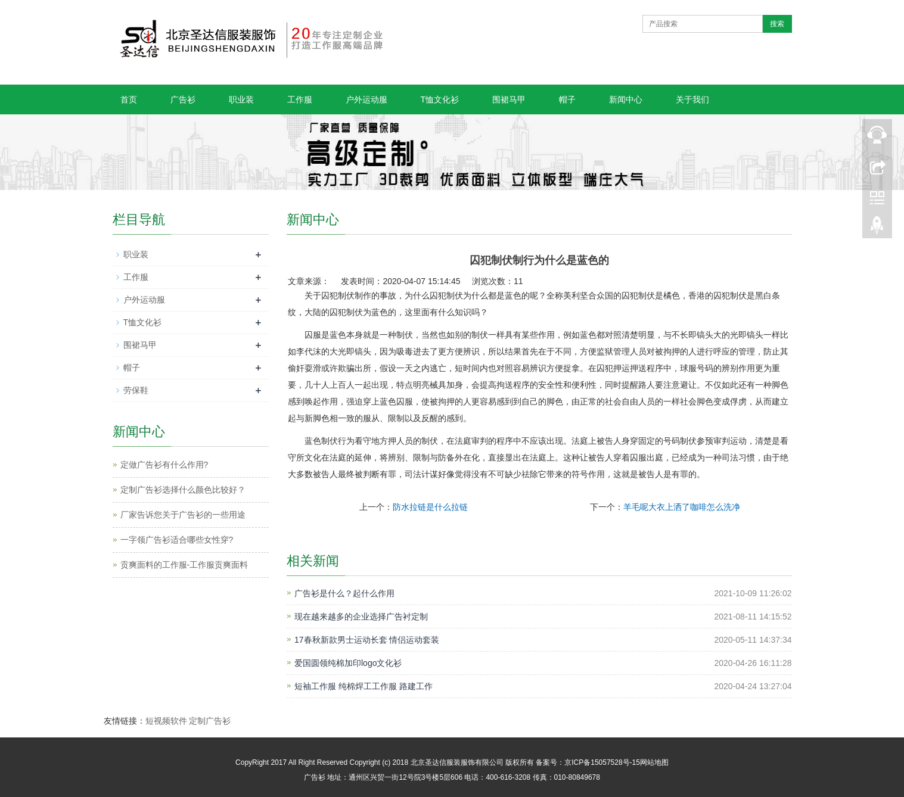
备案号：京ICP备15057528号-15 (588, 762)
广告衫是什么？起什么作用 (344, 593)
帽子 (567, 99)
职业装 (241, 99)
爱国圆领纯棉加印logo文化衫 (348, 663)
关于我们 (692, 99)
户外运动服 (366, 99)
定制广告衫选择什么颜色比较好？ (183, 489)
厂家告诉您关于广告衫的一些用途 (183, 514)
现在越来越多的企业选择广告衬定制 (361, 616)
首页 (128, 99)
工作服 (299, 99)
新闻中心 (625, 99)
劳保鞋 (135, 390)
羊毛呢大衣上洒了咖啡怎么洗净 (681, 507)
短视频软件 (166, 721)
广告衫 (182, 99)
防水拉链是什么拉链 (430, 507)
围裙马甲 (509, 99)
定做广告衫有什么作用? (164, 464)
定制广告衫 (210, 721)
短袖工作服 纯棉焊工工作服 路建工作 (363, 686)
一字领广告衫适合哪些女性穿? (177, 539)
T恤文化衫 (440, 99)
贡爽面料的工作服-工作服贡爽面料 (184, 564)
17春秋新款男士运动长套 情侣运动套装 (366, 640)
